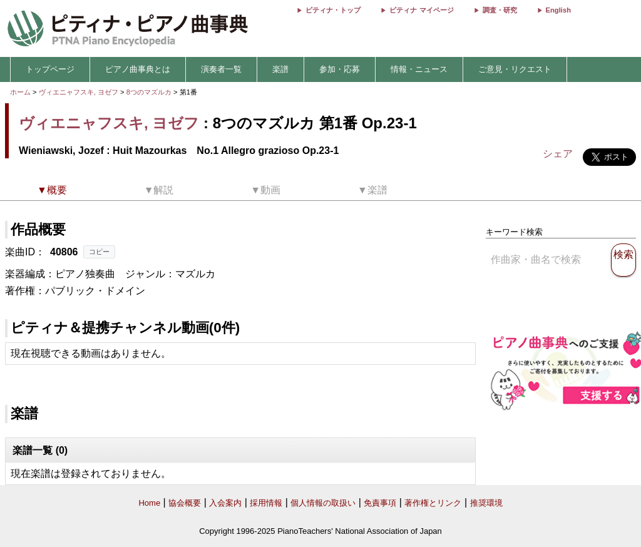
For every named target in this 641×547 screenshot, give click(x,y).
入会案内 (225, 503)
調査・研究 (500, 10)
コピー (99, 251)
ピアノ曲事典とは (137, 69)
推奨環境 (486, 503)
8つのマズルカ (149, 92)
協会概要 (184, 503)
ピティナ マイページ (421, 10)
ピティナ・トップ (333, 10)
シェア (558, 153)
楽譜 (280, 69)
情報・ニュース (419, 69)
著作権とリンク (432, 503)
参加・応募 (339, 69)
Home (149, 503)
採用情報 (266, 503)
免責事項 (380, 503)
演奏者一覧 (221, 69)
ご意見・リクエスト (514, 69)
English (558, 10)
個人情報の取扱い (323, 503)
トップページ (50, 69)
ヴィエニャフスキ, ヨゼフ (78, 92)
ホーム (20, 92)
